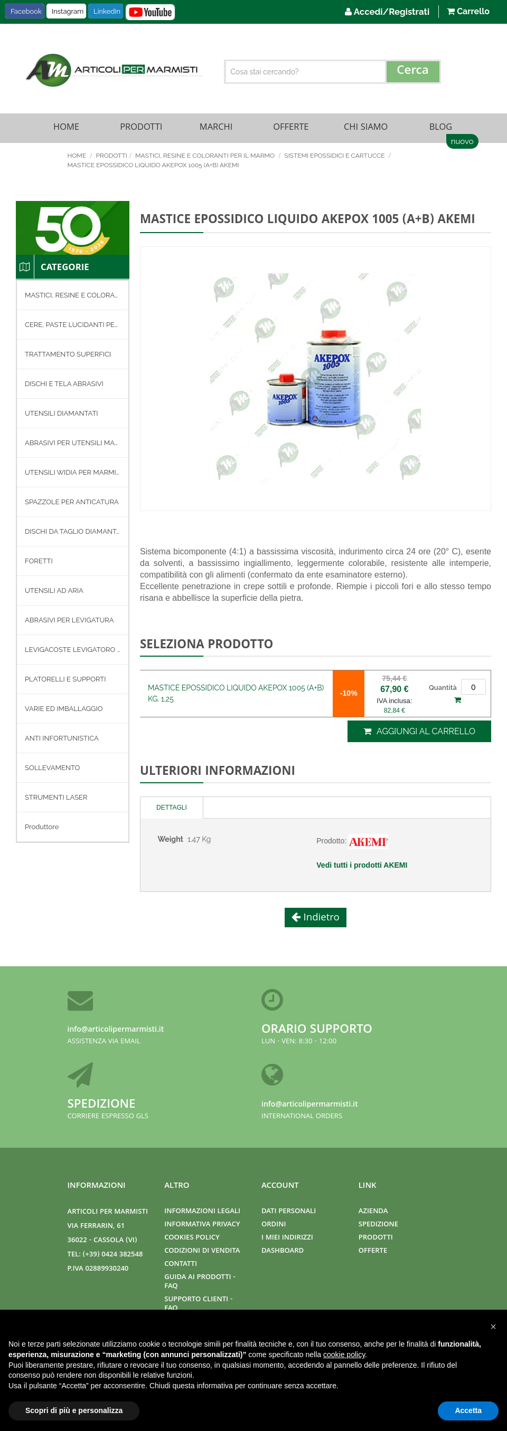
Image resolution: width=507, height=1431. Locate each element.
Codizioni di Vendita (202, 1251)
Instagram (67, 11)
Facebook (26, 11)
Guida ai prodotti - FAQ (200, 1282)
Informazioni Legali (202, 1211)
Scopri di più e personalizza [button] (74, 1410)
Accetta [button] (468, 1410)
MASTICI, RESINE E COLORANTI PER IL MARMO (205, 157)
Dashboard (282, 1251)
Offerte (291, 129)
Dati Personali (288, 1211)
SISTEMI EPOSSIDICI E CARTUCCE (335, 157)
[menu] (72, 564)
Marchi (216, 129)
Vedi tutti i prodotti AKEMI (361, 867)
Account (280, 1186)
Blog (441, 129)
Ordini (273, 1225)
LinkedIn (106, 11)
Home (66, 129)
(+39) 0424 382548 (113, 1255)
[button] (493, 1326)
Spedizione (102, 1105)
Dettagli (171, 809)
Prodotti (141, 129)
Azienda (373, 1211)
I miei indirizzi (287, 1238)
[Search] (413, 71)
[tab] (171, 810)
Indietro (320, 920)
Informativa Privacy (202, 1225)
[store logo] (112, 70)
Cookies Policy (191, 1238)
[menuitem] (72, 297)
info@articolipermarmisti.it (116, 1030)
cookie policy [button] (344, 1354)
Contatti (180, 1264)
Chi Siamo (365, 129)
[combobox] (332, 71)
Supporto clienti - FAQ (198, 1304)
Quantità (443, 690)
